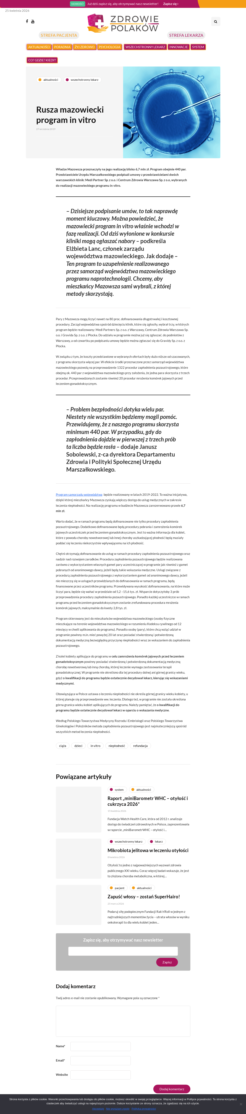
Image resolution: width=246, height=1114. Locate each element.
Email (60, 1060)
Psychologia (109, 47)
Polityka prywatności (144, 1108)
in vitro (95, 746)
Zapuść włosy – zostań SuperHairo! (144, 916)
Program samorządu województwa (79, 494)
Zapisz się (170, 4)
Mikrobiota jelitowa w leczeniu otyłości (148, 869)
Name (60, 1046)
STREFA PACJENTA (59, 35)
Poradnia (62, 47)
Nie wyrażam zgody (117, 1108)
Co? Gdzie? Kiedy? (42, 60)
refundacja (140, 746)
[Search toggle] (215, 21)
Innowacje (178, 47)
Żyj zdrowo (85, 47)
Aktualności (39, 47)
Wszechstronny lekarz (145, 47)
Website (62, 1074)
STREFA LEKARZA (186, 35)
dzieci (78, 746)
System (198, 47)
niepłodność (117, 746)
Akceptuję (98, 1108)
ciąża (62, 746)
